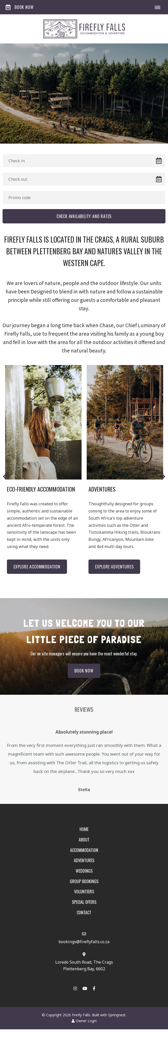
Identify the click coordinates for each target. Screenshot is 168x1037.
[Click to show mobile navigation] (159, 7)
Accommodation (84, 851)
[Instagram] (75, 989)
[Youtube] (84, 989)
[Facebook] (94, 989)
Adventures (102, 489)
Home (84, 830)
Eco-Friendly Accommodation (41, 489)
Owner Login (84, 1022)
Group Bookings (84, 882)
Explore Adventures (114, 567)
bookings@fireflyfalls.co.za (84, 942)
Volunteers (84, 893)
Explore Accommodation (37, 567)
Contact (84, 913)
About (84, 841)
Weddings (84, 872)
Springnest (117, 1016)
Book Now (19, 7)
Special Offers (84, 903)
